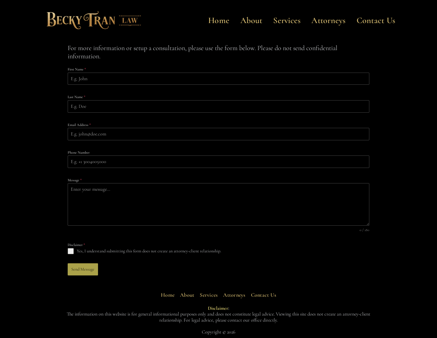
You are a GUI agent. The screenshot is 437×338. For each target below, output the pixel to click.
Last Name (76, 97)
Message (75, 180)
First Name (77, 69)
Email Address (79, 125)
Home (218, 20)
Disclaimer (76, 245)
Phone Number (79, 152)
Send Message (82, 269)
